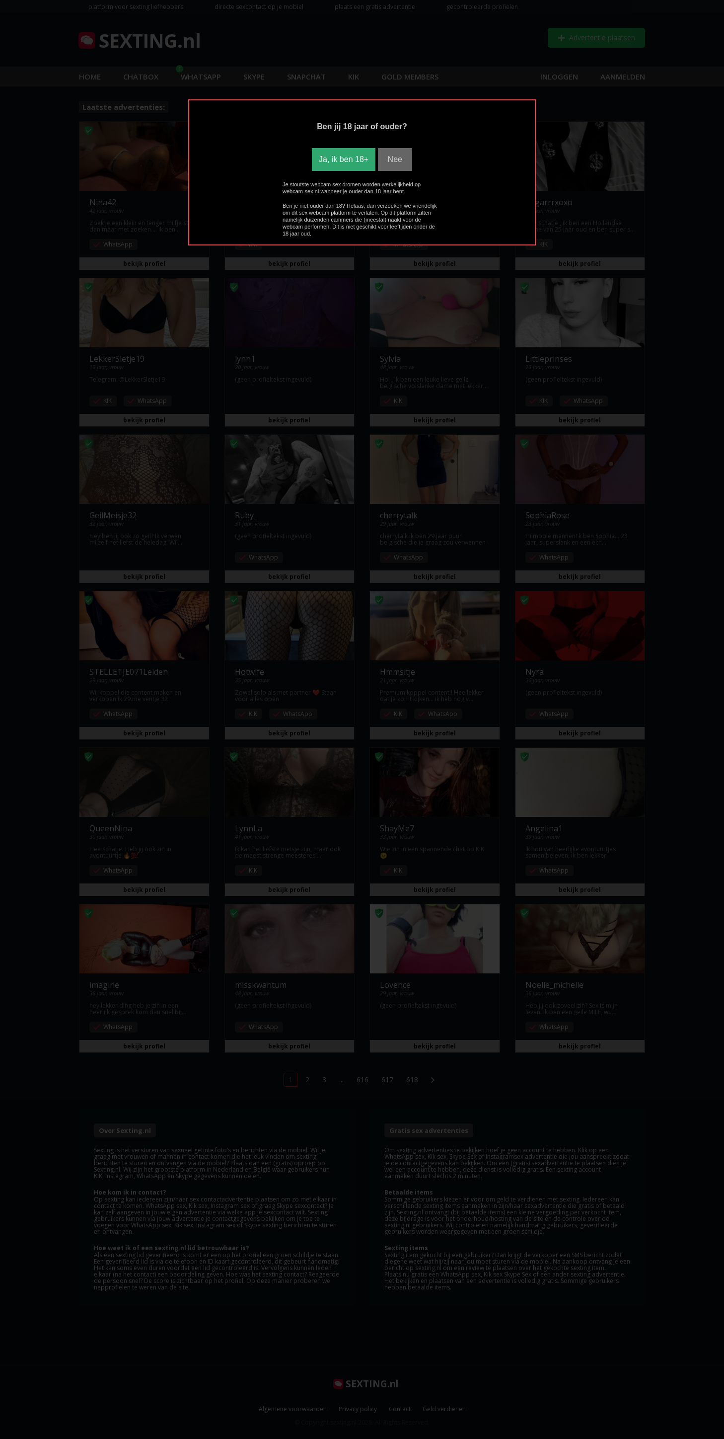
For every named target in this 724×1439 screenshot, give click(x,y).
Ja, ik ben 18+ (343, 159)
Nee (395, 159)
